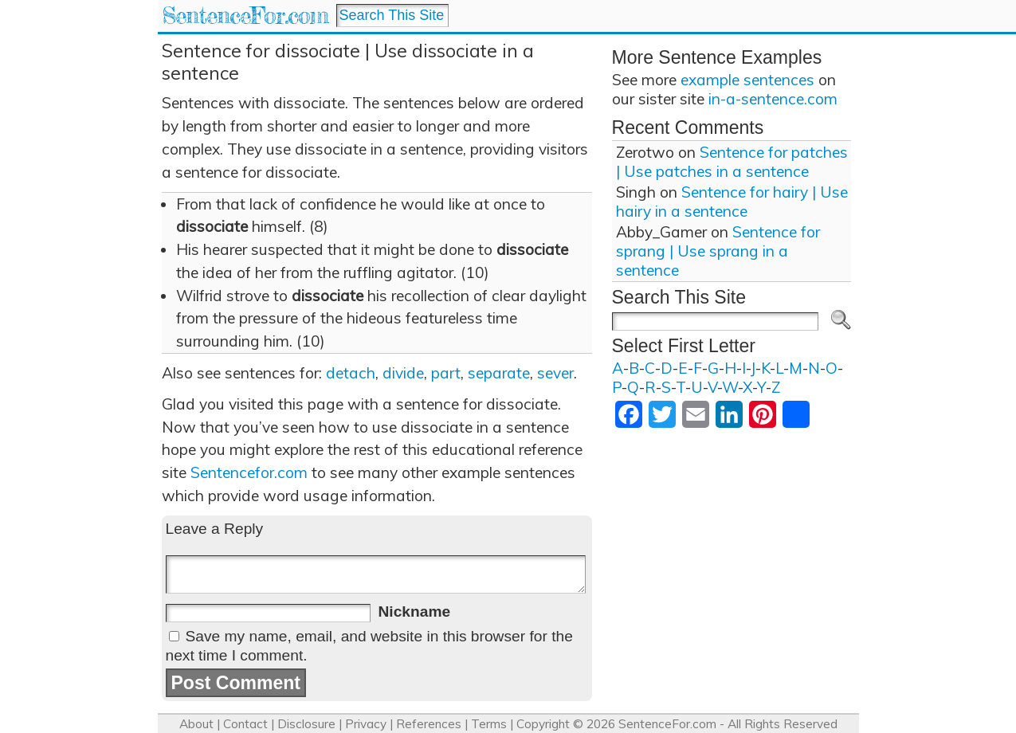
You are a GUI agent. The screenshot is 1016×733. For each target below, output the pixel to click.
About (196, 723)
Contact (245, 723)
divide (403, 372)
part (446, 372)
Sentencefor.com (249, 472)
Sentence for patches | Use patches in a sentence (732, 162)
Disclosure (306, 723)
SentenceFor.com (245, 15)
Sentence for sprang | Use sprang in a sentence (718, 251)
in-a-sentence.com (773, 98)
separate (499, 372)
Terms (489, 723)
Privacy (365, 723)
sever (555, 372)
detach (350, 372)
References (428, 723)
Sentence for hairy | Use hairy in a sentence (732, 201)
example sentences (747, 79)
